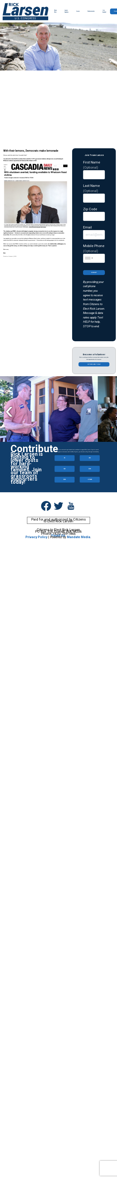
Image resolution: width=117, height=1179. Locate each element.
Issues (78, 11)
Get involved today (94, 364)
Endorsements (91, 11)
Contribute (34, 449)
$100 (90, 468)
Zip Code (94, 214)
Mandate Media (78, 537)
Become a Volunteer (94, 354)
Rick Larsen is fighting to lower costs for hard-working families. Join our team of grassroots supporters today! (27, 468)
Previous (9, 409)
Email (94, 232)
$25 (90, 458)
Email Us (58, 535)
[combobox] (88, 258)
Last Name (94, 193)
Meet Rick (55, 11)
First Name (94, 169)
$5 (64, 458)
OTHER (90, 479)
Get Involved (104, 11)
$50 (64, 468)
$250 (64, 479)
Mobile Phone (94, 253)
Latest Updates (67, 11)
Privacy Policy (36, 537)
